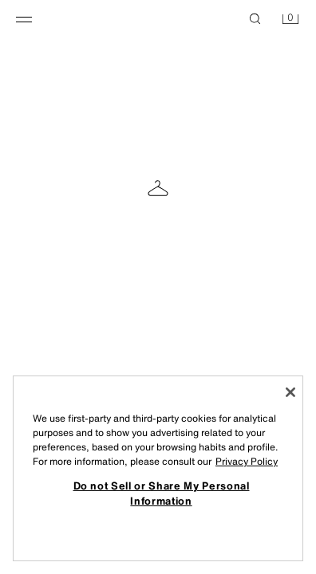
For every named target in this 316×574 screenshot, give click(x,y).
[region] (158, 468)
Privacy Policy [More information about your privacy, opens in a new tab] (246, 461)
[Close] (290, 392)
